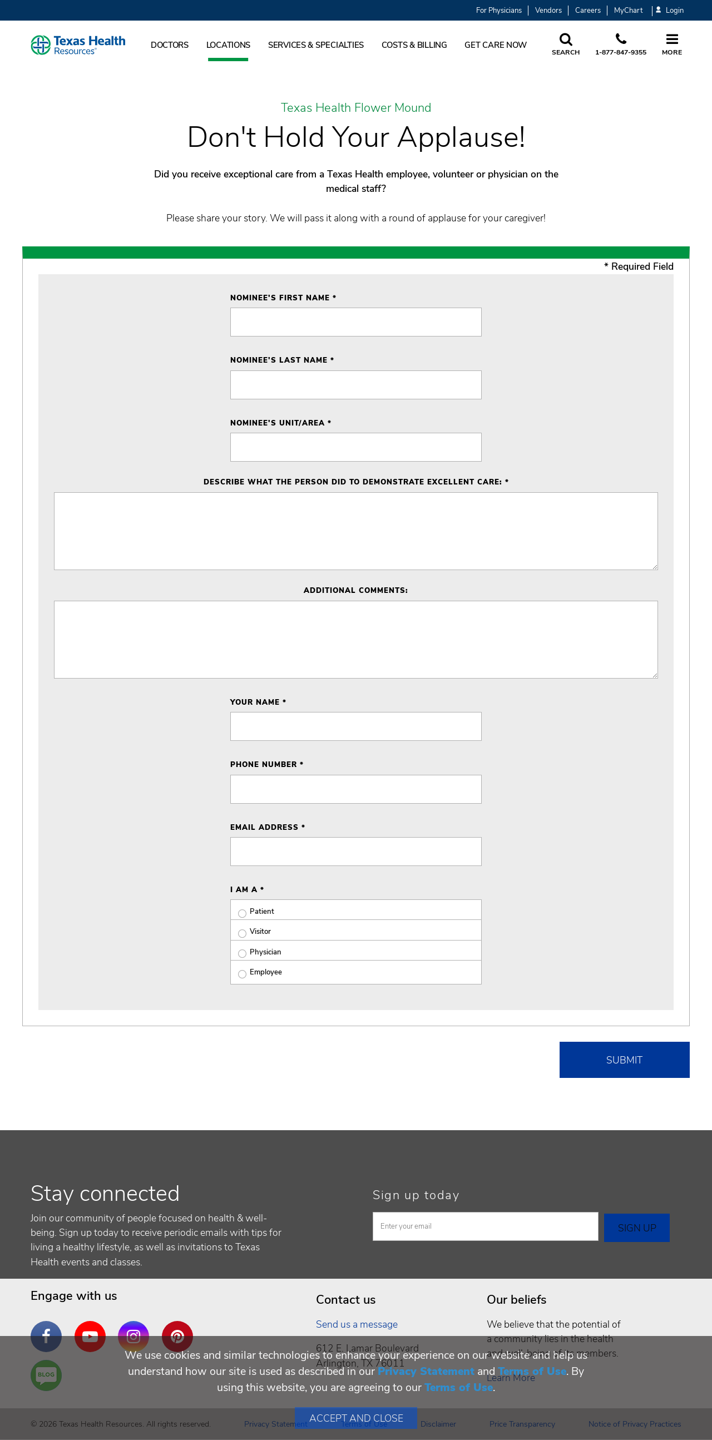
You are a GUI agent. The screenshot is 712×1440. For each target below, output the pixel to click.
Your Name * (258, 702)
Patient (252, 912)
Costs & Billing (414, 45)
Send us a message (357, 1324)
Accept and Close (356, 1418)
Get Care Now (495, 45)
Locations (228, 45)
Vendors (548, 11)
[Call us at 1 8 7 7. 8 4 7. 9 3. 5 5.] (620, 45)
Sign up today (416, 1195)
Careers (588, 11)
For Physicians (499, 11)
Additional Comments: (356, 591)
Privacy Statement (426, 1371)
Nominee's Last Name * (282, 360)
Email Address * (267, 828)
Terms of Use (532, 1371)
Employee (256, 972)
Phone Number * (267, 765)
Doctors (170, 45)
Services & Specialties (316, 45)
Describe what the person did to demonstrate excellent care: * (356, 482)
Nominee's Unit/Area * (281, 423)
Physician (255, 952)
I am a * (247, 890)
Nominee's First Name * (283, 298)
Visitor (250, 932)
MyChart (628, 11)
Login (670, 11)
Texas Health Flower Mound (356, 108)
